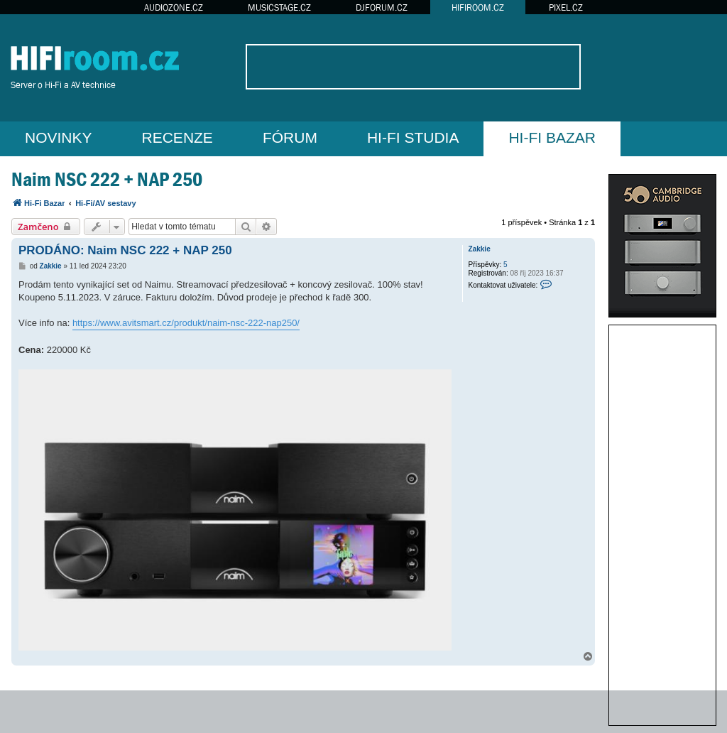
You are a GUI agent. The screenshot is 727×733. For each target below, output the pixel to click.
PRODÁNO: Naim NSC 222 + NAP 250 (125, 250)
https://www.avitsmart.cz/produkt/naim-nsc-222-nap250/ (186, 322)
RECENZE (177, 137)
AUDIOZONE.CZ (173, 7)
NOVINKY (58, 137)
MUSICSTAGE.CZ (279, 7)
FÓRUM (290, 137)
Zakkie (480, 249)
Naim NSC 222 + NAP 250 (106, 179)
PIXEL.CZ (566, 7)
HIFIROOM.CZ (478, 7)
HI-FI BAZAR (552, 137)
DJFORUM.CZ (382, 7)
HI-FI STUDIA (413, 137)
